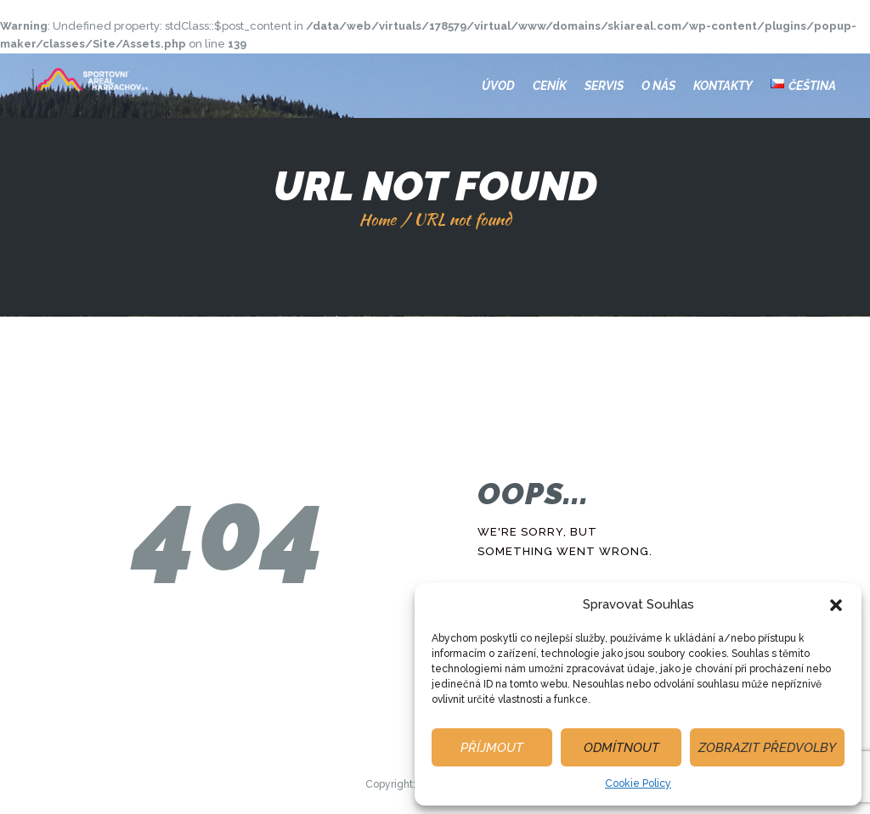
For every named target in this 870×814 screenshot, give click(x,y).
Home (377, 219)
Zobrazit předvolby (767, 747)
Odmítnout (621, 747)
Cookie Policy (638, 783)
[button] (836, 605)
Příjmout (491, 747)
